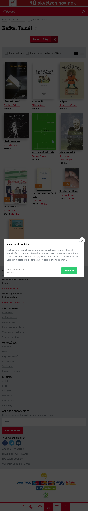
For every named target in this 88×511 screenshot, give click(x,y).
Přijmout (69, 270)
